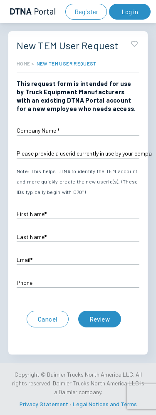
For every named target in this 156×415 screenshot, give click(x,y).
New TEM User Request (67, 63)
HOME (23, 63)
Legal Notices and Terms (105, 403)
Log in (129, 11)
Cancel (47, 319)
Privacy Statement (44, 403)
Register (86, 11)
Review (99, 319)
